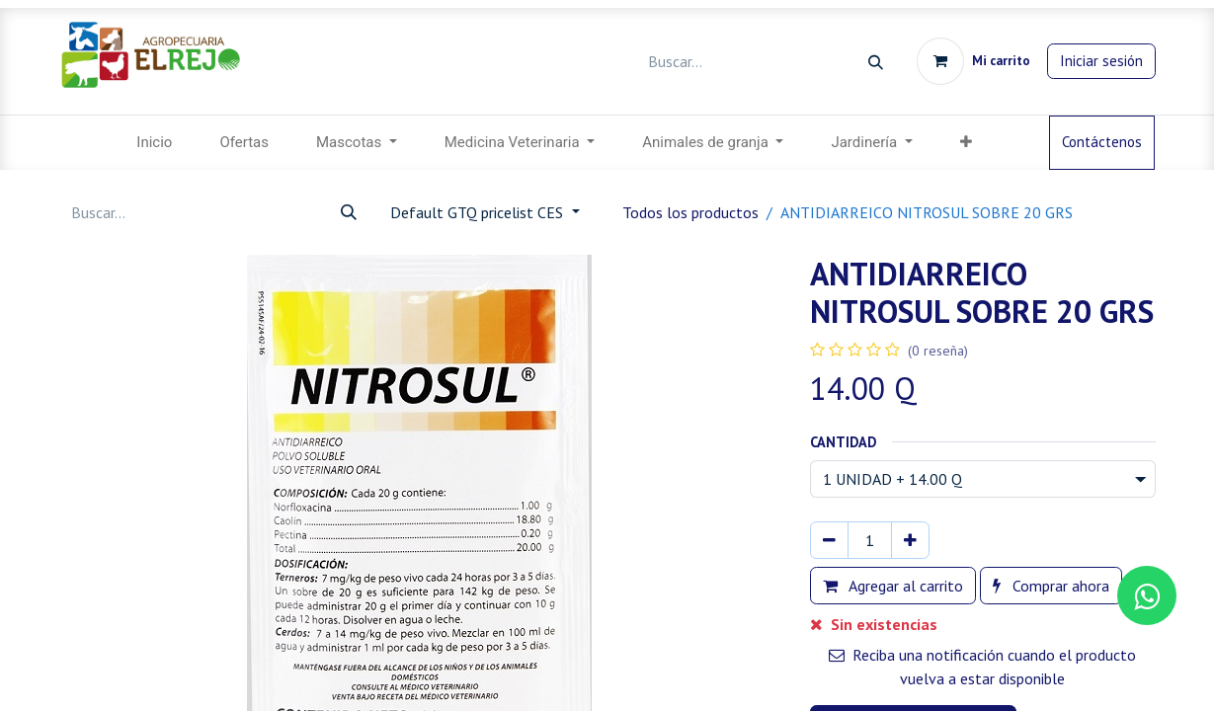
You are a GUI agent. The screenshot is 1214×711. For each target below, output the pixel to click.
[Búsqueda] (875, 62)
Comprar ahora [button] (1051, 585)
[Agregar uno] (910, 540)
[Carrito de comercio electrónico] (973, 61)
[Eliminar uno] (829, 540)
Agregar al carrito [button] (893, 585)
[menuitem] (154, 142)
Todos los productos (690, 212)
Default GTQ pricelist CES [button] (478, 212)
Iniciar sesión (1101, 60)
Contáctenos (1102, 141)
